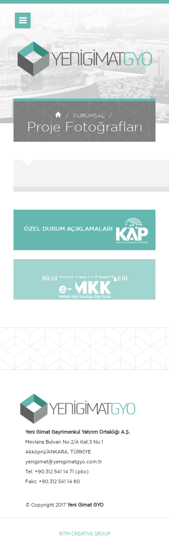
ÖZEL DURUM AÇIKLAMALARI (84, 229)
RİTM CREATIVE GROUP (84, 533)
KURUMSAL (89, 115)
